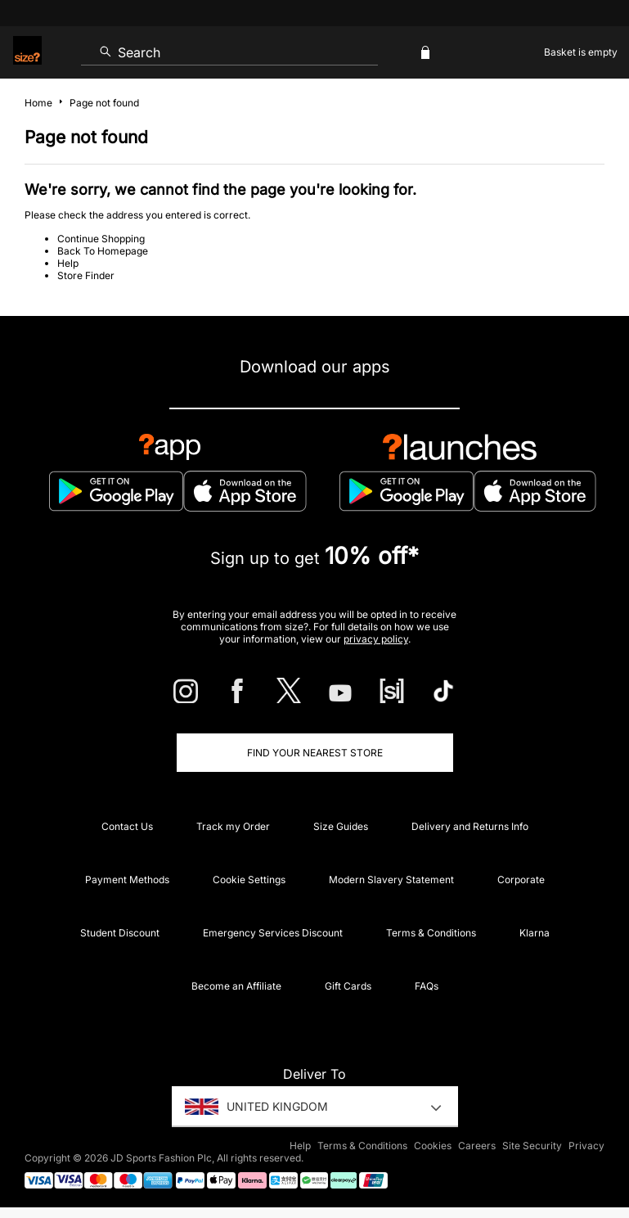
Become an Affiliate (236, 986)
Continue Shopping (101, 238)
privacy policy (376, 639)
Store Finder (86, 275)
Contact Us (127, 826)
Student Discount (119, 933)
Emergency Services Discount (273, 933)
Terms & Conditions (431, 933)
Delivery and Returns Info (469, 826)
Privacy (586, 1145)
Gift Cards (348, 986)
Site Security (532, 1145)
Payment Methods (127, 879)
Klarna (534, 933)
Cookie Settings (249, 879)
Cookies (433, 1145)
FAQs (426, 986)
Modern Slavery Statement (391, 879)
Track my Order (233, 826)
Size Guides (340, 826)
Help (68, 263)
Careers (477, 1145)
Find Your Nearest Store (315, 753)
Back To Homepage (102, 251)
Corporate (521, 879)
